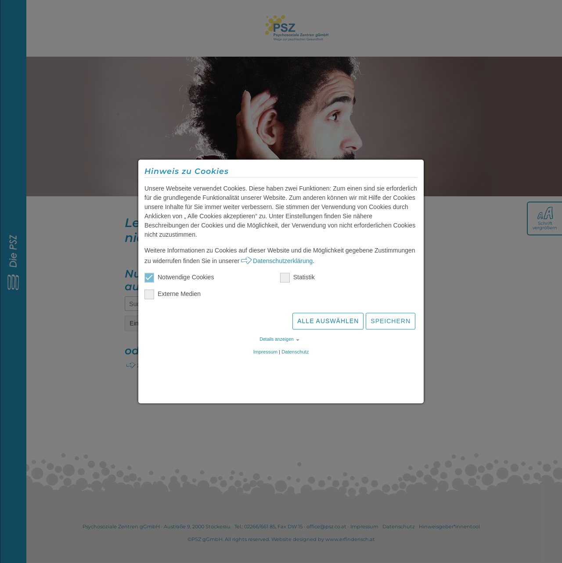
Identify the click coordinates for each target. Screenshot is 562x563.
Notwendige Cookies (179, 278)
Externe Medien (172, 295)
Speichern (391, 322)
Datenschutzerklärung (283, 262)
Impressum (265, 353)
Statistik (297, 278)
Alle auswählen (328, 322)
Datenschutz (295, 353)
